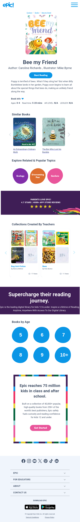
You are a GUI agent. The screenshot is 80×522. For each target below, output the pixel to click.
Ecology (29, 13)
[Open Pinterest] (46, 461)
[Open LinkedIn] (57, 461)
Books (37, 13)
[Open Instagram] (29, 461)
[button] (24, 253)
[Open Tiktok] (51, 461)
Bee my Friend (46, 13)
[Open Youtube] (34, 461)
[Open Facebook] (23, 461)
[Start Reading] (40, 75)
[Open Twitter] (40, 461)
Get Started (40, 427)
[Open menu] (74, 5)
